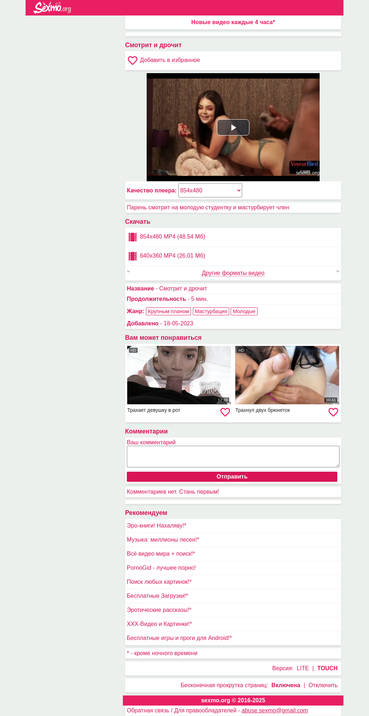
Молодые (244, 311)
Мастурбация (211, 311)
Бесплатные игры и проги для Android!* (179, 638)
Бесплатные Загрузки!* (157, 596)
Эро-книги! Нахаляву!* (156, 525)
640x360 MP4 (166, 256)
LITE (303, 668)
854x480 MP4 (166, 237)
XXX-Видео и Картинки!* (159, 624)
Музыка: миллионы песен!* (163, 540)
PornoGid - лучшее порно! (161, 568)
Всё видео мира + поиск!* (161, 554)
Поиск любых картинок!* (159, 582)
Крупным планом (168, 311)
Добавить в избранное (163, 60)
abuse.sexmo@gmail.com (275, 710)
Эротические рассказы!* (159, 610)
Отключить (323, 685)
